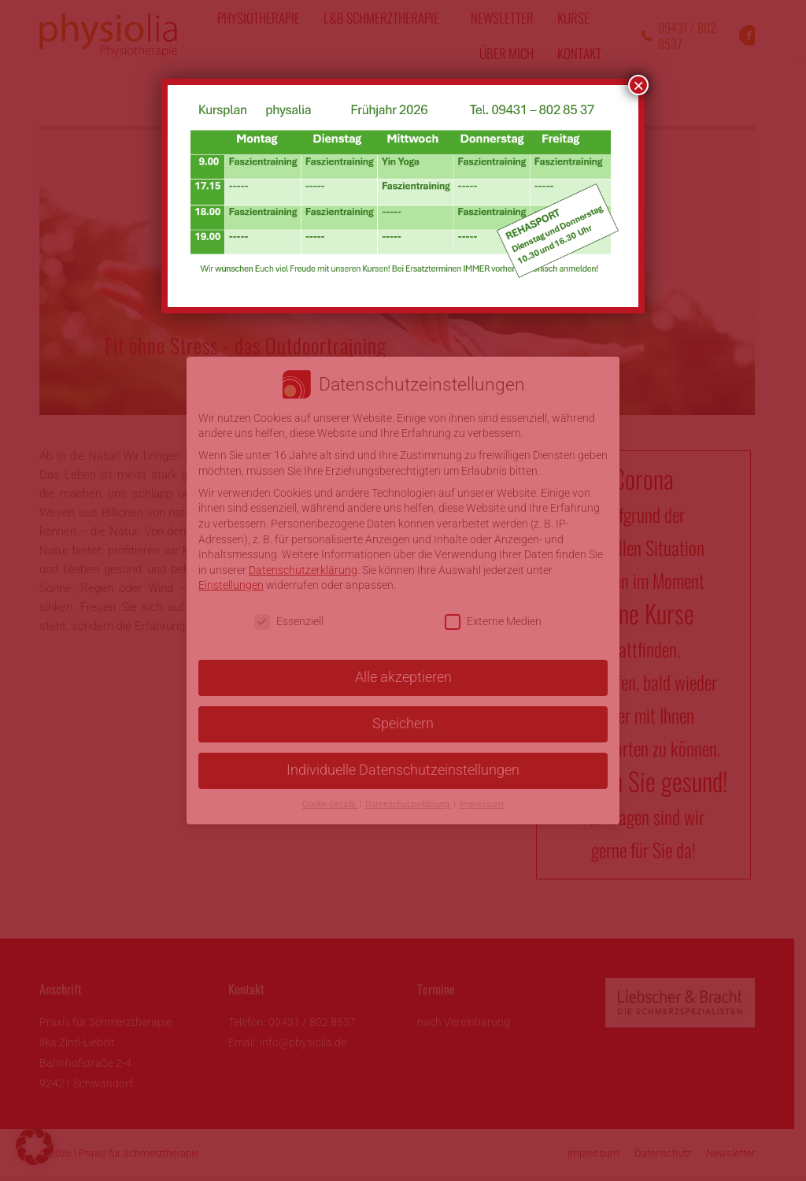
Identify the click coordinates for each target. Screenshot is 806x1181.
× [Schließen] (638, 85)
